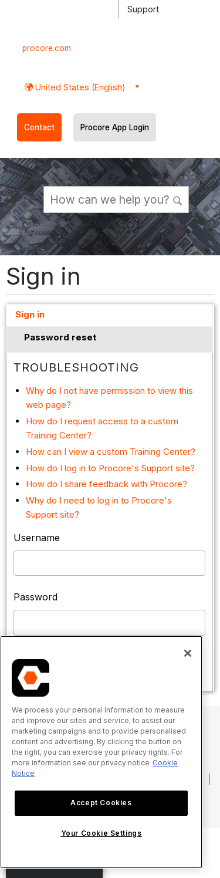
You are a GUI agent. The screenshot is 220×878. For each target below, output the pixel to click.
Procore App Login (114, 127)
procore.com (46, 48)
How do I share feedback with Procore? (106, 483)
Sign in (30, 314)
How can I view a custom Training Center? (110, 451)
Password (35, 597)
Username (36, 537)
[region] (101, 752)
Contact (39, 127)
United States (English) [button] (79, 87)
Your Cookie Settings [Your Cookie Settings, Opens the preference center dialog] (101, 833)
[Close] (188, 653)
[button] (178, 199)
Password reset (60, 337)
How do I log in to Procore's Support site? (110, 468)
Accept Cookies (100, 802)
